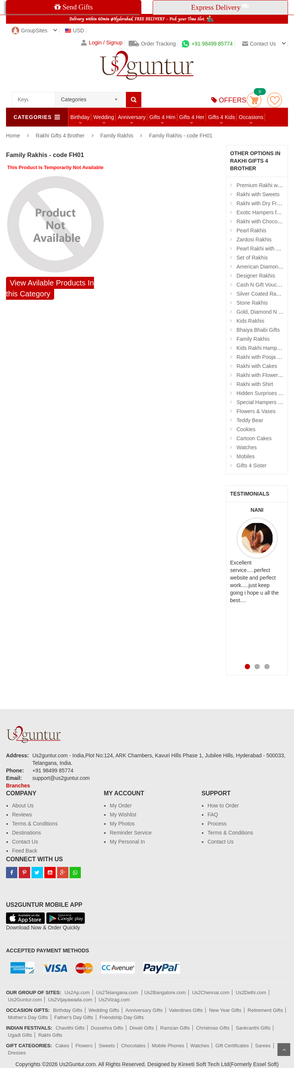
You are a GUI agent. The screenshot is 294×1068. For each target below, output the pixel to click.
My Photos (122, 824)
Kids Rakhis (250, 321)
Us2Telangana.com (117, 992)
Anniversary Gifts (144, 1010)
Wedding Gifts (104, 1010)
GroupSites (29, 30)
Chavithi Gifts (70, 1028)
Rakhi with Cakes (256, 366)
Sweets (107, 1045)
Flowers (84, 1045)
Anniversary (131, 117)
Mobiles (245, 456)
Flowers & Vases (256, 411)
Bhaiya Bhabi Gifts (258, 330)
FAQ (213, 815)
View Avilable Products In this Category (50, 288)
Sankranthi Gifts (253, 1028)
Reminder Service (131, 833)
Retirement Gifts (265, 1010)
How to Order (223, 806)
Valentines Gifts (186, 1010)
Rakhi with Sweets (257, 194)
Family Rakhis (116, 136)
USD (74, 30)
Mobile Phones (168, 1045)
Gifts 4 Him (162, 117)
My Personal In (127, 842)
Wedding (103, 117)
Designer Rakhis (255, 276)
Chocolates (133, 1045)
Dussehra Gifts (107, 1028)
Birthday (79, 117)
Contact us (259, 44)
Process (217, 824)
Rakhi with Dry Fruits (260, 203)
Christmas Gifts (212, 1028)
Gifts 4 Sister (251, 465)
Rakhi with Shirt (254, 384)
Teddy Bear (249, 420)
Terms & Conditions (35, 824)
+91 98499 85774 (207, 44)
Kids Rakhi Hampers (260, 348)
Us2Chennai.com (211, 992)
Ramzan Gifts (175, 1028)
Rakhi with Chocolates (262, 221)
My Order (121, 806)
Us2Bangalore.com (165, 992)
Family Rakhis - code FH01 (180, 136)
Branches (18, 786)
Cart (254, 100)
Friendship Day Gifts (121, 1017)
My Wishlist (123, 815)
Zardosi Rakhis (253, 239)
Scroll (283, 1049)
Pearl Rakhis (251, 230)
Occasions (251, 117)
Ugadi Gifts (20, 1035)
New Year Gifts (225, 1010)
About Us (23, 806)
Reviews (22, 815)
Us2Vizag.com (114, 999)
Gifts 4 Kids (221, 117)
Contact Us (25, 842)
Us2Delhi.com (251, 992)
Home (13, 136)
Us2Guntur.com (25, 999)
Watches (246, 447)
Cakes (62, 1045)
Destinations (26, 833)
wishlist (274, 100)
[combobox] (90, 97)
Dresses (17, 1053)
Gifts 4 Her (192, 117)
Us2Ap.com (77, 992)
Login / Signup (102, 43)
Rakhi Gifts (50, 1035)
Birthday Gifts (67, 1010)
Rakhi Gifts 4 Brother (61, 136)
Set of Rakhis (252, 258)
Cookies (246, 429)
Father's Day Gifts (73, 1017)
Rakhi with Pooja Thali (262, 357)
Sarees (263, 1045)
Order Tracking (152, 44)
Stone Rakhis (252, 303)
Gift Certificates (232, 1045)
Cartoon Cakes (253, 438)
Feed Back (24, 851)
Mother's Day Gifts (28, 1017)
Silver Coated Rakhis (261, 294)
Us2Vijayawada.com (70, 999)
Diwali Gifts (141, 1028)
